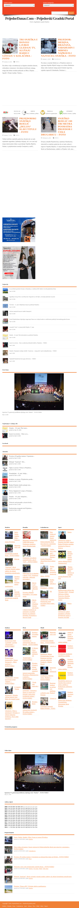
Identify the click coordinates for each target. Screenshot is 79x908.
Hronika (9, 906)
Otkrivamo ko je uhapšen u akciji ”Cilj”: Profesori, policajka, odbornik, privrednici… (30, 576)
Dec (36, 808)
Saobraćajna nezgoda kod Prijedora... (20, 508)
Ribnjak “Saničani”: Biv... (17, 462)
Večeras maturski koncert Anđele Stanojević (20, 311)
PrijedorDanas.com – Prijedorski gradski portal (39, 18)
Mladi (40, 868)
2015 (6, 825)
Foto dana (35, 868)
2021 (6, 815)
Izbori (41, 906)
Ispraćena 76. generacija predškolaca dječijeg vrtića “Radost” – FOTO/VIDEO (22, 412)
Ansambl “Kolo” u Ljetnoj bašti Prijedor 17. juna (21, 327)
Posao (13, 906)
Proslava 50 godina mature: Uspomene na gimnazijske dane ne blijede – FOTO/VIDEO (41, 857)
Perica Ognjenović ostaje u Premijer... (21, 491)
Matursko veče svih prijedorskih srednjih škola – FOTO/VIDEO (34, 867)
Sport (25, 906)
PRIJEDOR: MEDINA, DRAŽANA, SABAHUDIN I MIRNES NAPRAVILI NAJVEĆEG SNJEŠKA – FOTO (58, 47)
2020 (6, 817)
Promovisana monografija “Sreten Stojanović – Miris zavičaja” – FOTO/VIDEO (11, 662)
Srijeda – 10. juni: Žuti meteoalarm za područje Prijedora (23, 335)
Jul (24, 808)
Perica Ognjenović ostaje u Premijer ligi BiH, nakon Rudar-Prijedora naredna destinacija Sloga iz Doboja (66, 540)
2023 (6, 811)
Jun (22, 806)
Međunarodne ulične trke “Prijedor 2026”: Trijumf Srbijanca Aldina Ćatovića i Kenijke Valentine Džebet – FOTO (66, 595)
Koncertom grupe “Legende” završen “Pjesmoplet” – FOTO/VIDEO (11, 643)
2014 (6, 827)
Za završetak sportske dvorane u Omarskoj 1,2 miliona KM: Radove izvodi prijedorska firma (32, 289)
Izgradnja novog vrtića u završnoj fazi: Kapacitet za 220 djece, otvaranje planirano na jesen (32, 296)
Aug (26, 808)
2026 (6, 806)
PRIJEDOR (39, 738)
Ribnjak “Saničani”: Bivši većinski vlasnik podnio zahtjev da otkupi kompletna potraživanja (43, 876)
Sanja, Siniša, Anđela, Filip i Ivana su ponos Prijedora (31, 837)
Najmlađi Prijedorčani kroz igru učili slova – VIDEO (22, 359)
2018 (6, 820)
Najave (46, 906)
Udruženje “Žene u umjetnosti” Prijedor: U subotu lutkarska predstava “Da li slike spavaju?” (12, 714)
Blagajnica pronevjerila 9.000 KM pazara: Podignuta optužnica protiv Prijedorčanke (30, 543)
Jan (9, 806)
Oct (31, 808)
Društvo (17, 61)
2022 (6, 813)
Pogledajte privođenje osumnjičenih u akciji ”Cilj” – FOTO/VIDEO (30, 560)
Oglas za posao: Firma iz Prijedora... (20, 468)
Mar (14, 806)
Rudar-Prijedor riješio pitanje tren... (20, 485)
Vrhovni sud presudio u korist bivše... (21, 502)
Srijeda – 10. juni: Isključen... (18, 496)
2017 (6, 822)
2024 (6, 810)
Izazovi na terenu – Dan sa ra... (18, 434)
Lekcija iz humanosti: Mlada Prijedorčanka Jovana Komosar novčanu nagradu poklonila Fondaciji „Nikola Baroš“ (48, 655)
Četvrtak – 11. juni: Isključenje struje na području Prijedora (24, 304)
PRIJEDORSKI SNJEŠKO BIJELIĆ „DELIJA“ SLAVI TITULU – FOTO (28, 125)
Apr (16, 806)
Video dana (45, 868)
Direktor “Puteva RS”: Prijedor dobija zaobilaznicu (30, 886)
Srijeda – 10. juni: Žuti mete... (18, 428)
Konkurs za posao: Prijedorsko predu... (21, 479)
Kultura (30, 906)
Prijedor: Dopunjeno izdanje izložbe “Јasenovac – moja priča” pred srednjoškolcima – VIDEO (33, 351)
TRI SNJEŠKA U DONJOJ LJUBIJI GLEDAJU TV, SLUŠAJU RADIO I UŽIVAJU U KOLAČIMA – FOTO (20, 49)
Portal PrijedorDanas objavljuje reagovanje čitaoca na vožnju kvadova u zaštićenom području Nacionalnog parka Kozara (39, 319)
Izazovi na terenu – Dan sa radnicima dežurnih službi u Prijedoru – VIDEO (28, 343)
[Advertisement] (39, 32)
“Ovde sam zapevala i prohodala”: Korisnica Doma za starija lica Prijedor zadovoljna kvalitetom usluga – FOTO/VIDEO (30, 690)
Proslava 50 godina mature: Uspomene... (22, 456)
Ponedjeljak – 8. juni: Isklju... (18, 473)
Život (30, 859)
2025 (6, 808)
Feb (11, 806)
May (19, 806)
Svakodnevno (57, 59)
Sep (29, 808)
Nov (34, 808)
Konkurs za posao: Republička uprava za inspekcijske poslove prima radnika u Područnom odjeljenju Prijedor (65, 680)
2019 (6, 818)
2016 (6, 824)
